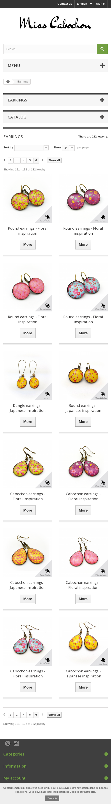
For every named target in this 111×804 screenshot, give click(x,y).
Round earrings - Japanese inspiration (83, 408)
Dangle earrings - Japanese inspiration (28, 408)
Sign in (101, 3)
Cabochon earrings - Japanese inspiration (28, 585)
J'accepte (52, 798)
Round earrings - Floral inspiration (28, 231)
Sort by (8, 147)
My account (14, 778)
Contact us (65, 3)
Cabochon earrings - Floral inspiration (27, 496)
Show (57, 147)
